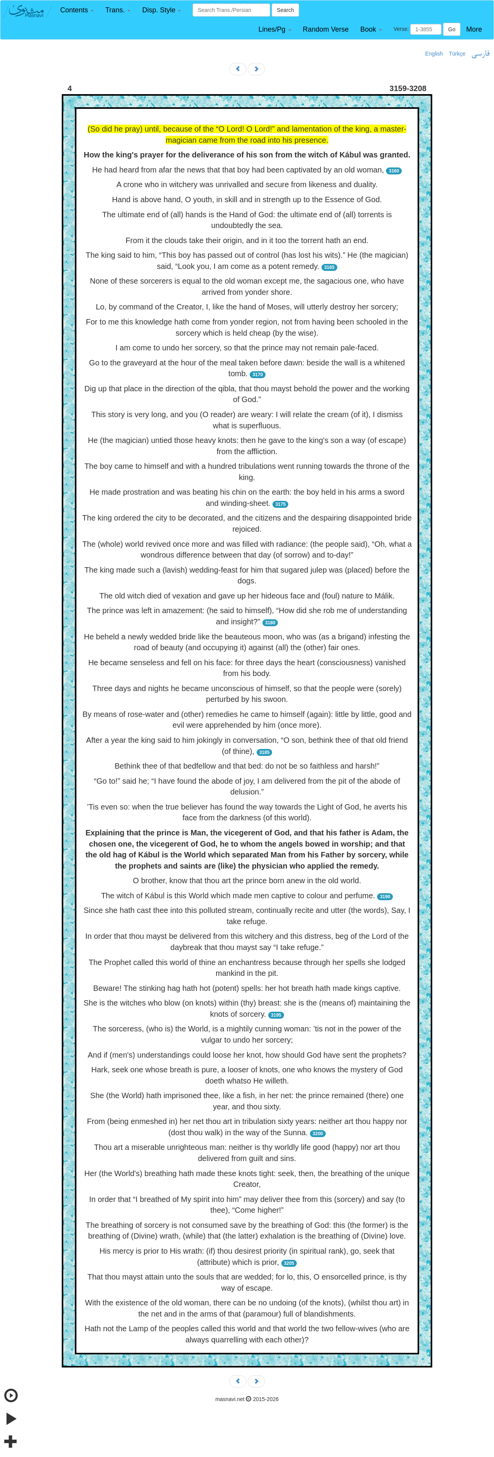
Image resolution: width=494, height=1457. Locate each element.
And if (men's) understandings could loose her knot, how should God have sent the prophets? (247, 1055)
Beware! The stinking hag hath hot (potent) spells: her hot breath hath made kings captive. (247, 988)
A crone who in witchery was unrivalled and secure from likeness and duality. (247, 184)
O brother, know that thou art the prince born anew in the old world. (247, 880)
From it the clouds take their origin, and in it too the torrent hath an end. (246, 240)
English (434, 54)
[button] (77, 10)
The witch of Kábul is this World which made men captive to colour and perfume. (238, 895)
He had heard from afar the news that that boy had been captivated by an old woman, (238, 170)
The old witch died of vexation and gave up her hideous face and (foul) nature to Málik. (247, 596)
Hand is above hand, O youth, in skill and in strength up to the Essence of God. (247, 199)
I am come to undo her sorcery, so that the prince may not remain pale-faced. (247, 347)
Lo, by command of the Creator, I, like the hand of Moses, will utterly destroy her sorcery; (247, 307)
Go (451, 29)
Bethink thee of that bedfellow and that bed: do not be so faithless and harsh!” (247, 766)
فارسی (480, 54)
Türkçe (457, 54)
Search (285, 10)
